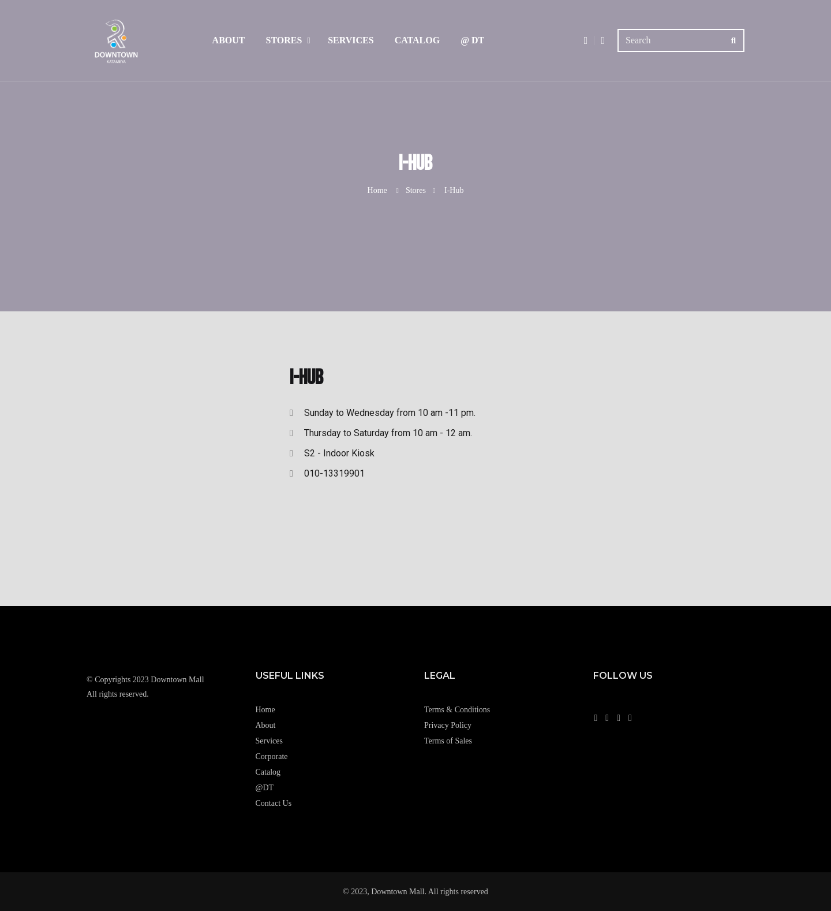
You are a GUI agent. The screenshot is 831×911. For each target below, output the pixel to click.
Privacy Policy (447, 725)
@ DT (472, 40)
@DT (265, 787)
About (228, 40)
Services (350, 40)
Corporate (272, 756)
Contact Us (274, 803)
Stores (283, 40)
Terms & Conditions (457, 709)
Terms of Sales (448, 741)
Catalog (417, 40)
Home (377, 190)
